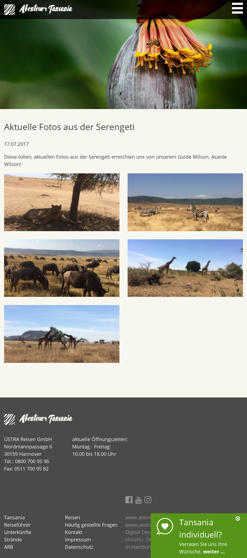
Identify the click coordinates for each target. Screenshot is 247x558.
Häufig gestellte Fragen (91, 524)
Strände (13, 539)
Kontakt (73, 532)
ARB (8, 547)
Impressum (78, 539)
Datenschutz (79, 547)
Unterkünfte (17, 532)
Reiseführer (17, 524)
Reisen (72, 517)
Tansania (14, 517)
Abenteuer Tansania (46, 9)
